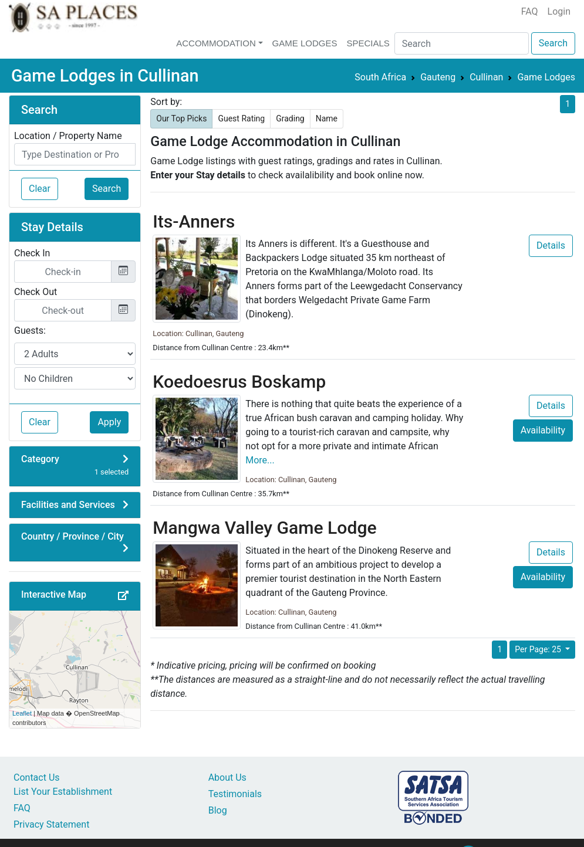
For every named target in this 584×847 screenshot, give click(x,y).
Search (553, 43)
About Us (227, 777)
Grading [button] (290, 118)
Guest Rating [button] (241, 118)
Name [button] (326, 118)
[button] (123, 596)
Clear (39, 188)
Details (550, 245)
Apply (109, 422)
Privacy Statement (51, 824)
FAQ (529, 11)
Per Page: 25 (539, 649)
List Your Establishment (62, 791)
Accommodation (216, 43)
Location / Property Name (68, 135)
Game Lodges (304, 43)
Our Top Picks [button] (181, 118)
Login (559, 11)
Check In (32, 253)
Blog (217, 810)
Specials (367, 43)
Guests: (30, 330)
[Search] (461, 43)
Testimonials (235, 793)
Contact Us (36, 777)
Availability (543, 430)
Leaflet (22, 713)
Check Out (35, 291)
